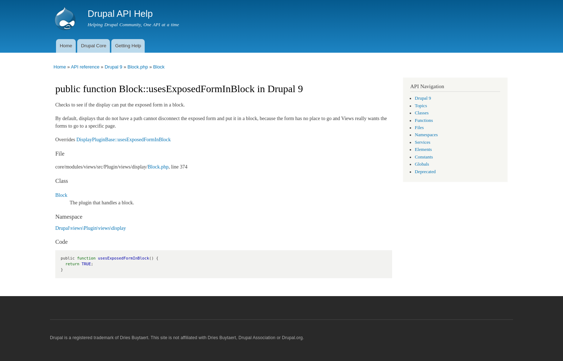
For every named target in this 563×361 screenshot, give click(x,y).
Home (66, 45)
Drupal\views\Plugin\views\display (90, 228)
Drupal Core (93, 45)
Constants (424, 157)
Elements (423, 149)
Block (159, 67)
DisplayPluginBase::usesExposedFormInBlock (123, 139)
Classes (421, 112)
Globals (422, 164)
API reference (85, 67)
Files (419, 127)
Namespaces (426, 134)
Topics (421, 105)
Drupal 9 (113, 67)
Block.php (137, 67)
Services (422, 142)
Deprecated (425, 171)
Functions (424, 120)
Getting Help (128, 45)
